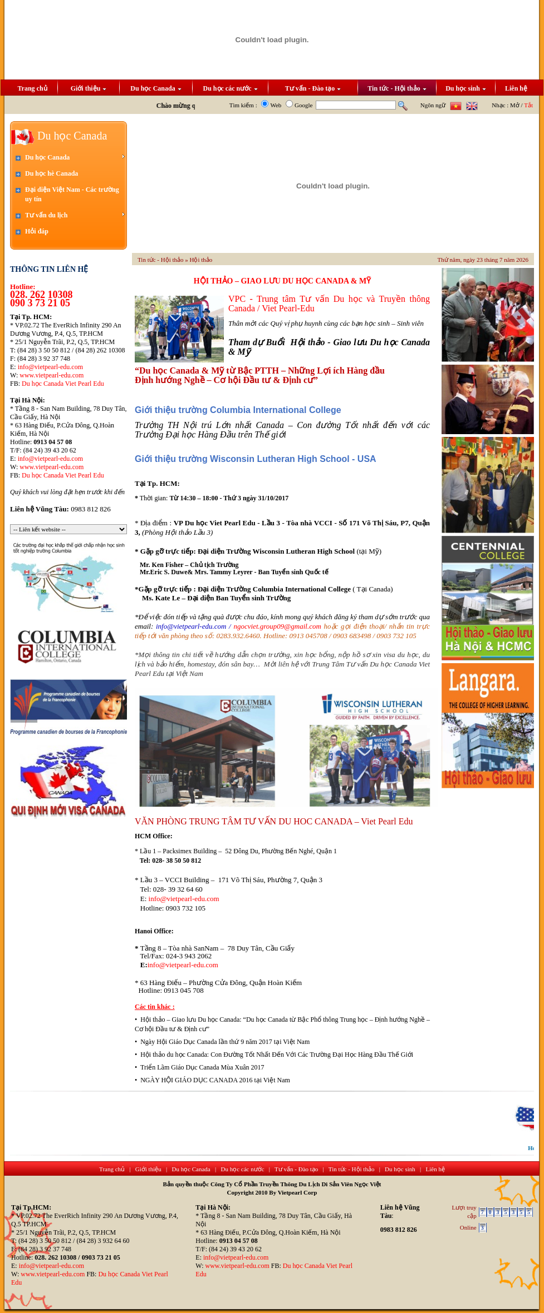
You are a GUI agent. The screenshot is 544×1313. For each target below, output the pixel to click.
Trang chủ (32, 88)
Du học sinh (465, 88)
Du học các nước (230, 88)
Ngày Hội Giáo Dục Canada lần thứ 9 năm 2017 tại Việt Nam (225, 1042)
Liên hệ (516, 88)
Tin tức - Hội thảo (396, 88)
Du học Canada (155, 88)
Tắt (528, 105)
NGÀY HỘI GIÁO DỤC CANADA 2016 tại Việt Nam (215, 1080)
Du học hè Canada (51, 173)
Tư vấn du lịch (75, 215)
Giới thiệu (89, 88)
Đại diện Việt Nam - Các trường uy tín (72, 194)
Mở (515, 105)
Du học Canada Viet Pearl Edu (63, 383)
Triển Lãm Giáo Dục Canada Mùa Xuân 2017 (202, 1067)
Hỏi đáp (36, 231)
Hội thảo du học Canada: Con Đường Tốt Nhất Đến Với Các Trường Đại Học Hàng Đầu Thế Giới (276, 1054)
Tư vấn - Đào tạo (313, 88)
